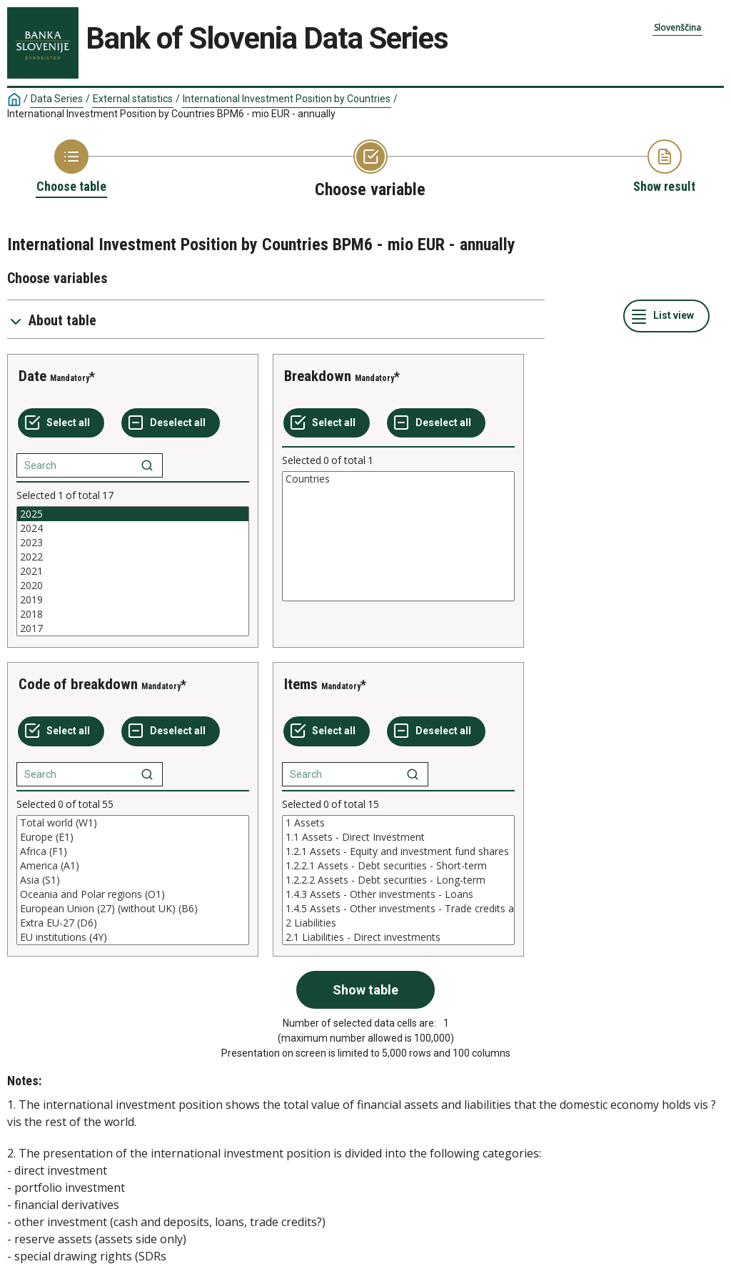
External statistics (133, 98)
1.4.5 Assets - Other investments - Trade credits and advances (398, 909)
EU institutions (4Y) (132, 937)
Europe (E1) (132, 837)
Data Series (57, 98)
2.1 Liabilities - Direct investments (398, 937)
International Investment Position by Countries (286, 98)
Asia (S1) (132, 880)
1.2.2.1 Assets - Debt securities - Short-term (398, 866)
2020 (132, 585)
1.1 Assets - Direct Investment (398, 837)
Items (301, 684)
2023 (132, 542)
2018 (132, 614)
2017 (132, 628)
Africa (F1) (132, 851)
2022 (132, 557)
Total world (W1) (132, 823)
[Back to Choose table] (71, 167)
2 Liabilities (398, 923)
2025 (132, 514)
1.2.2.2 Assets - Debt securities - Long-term (398, 880)
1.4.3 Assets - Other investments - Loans (398, 894)
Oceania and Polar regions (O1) (132, 894)
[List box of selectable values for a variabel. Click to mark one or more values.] (132, 571)
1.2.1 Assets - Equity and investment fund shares (398, 851)
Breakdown (317, 376)
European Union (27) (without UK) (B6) (132, 909)
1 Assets (398, 823)
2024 (132, 528)
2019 (132, 600)
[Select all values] (61, 423)
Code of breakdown (78, 684)
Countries (398, 479)
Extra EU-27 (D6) (132, 923)
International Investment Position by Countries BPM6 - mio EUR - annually (171, 113)
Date (32, 376)
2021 (132, 571)
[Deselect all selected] (170, 423)
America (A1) (132, 866)
